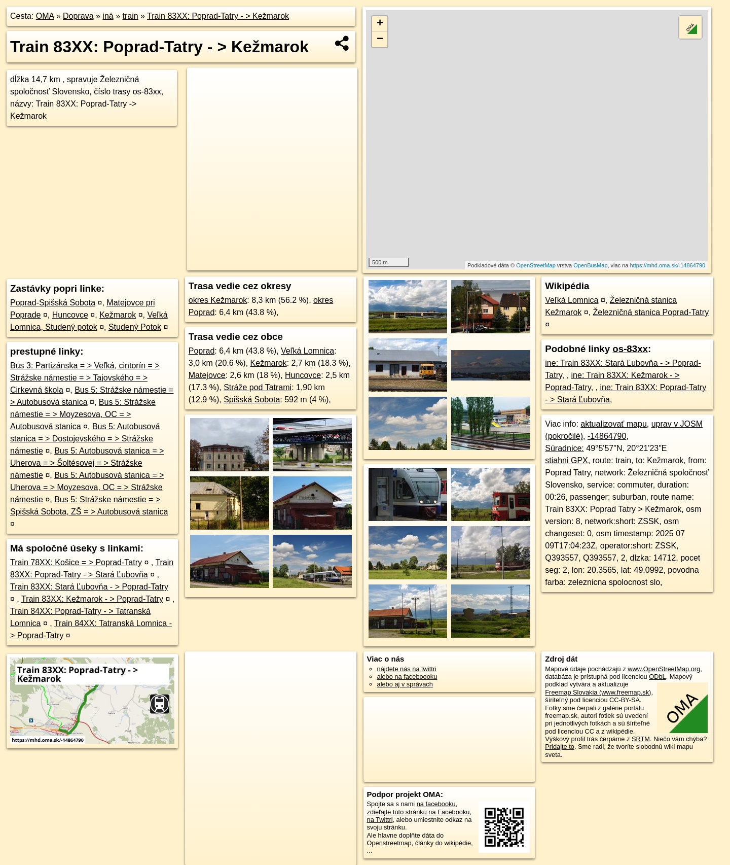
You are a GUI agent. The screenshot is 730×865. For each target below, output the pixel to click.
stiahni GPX (566, 460)
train (130, 16)
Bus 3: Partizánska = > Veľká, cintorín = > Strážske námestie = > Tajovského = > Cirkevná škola (85, 377)
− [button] (380, 39)
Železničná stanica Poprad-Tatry (651, 312)
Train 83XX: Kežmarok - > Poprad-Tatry (92, 599)
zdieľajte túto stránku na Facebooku (418, 812)
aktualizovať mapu (613, 424)
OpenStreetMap (536, 265)
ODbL (657, 676)
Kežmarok (117, 314)
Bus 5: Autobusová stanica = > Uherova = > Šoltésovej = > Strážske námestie (87, 462)
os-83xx (630, 348)
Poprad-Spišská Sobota (52, 302)
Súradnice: (564, 448)
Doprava (78, 16)
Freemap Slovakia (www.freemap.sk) (598, 692)
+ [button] (380, 23)
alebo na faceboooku (407, 676)
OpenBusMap (590, 265)
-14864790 (607, 436)
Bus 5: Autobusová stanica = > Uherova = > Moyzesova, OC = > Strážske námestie (87, 487)
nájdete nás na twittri (406, 669)
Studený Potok (134, 327)
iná (107, 16)
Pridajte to (559, 746)
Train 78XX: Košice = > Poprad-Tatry (76, 562)
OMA (45, 16)
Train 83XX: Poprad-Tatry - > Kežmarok (218, 16)
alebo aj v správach (405, 684)
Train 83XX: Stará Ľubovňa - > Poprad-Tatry (89, 586)
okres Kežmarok (218, 300)
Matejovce (207, 375)
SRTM (641, 739)
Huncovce (70, 314)
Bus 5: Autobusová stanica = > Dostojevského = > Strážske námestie (85, 438)
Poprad (202, 351)
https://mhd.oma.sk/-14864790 (668, 265)
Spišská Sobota (252, 399)
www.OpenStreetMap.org (664, 669)
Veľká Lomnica (307, 351)
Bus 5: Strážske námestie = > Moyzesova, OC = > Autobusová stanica (83, 414)
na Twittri (380, 819)
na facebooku (436, 804)
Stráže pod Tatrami (257, 387)
